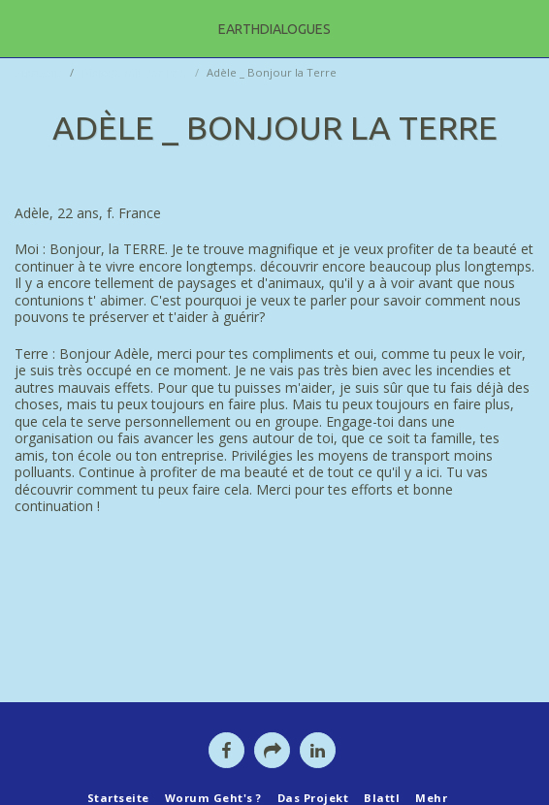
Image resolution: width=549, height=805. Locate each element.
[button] (21, 28)
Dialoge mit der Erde (135, 72)
